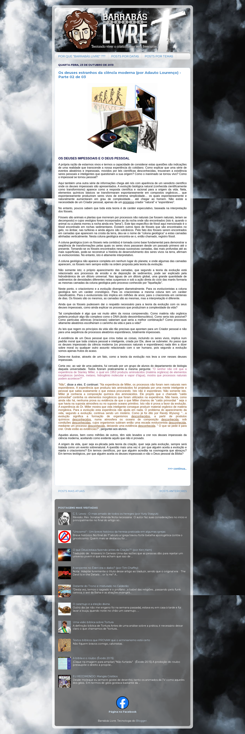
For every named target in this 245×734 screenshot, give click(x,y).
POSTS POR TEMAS (159, 56)
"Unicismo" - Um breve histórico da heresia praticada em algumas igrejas (119, 531)
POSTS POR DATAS (125, 56)
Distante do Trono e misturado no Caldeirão (101, 586)
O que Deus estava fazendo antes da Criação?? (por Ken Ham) (112, 549)
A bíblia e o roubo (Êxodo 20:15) (93, 658)
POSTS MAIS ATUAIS (71, 491)
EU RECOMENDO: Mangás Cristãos (95, 676)
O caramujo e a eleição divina (91, 604)
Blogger (141, 720)
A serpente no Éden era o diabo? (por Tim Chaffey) (105, 567)
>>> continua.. (177, 468)
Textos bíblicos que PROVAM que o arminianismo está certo (111, 640)
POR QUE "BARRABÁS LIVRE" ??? (81, 56)
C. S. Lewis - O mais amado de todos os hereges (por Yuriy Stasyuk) (115, 513)
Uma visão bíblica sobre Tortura (93, 622)
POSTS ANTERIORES (173, 491)
